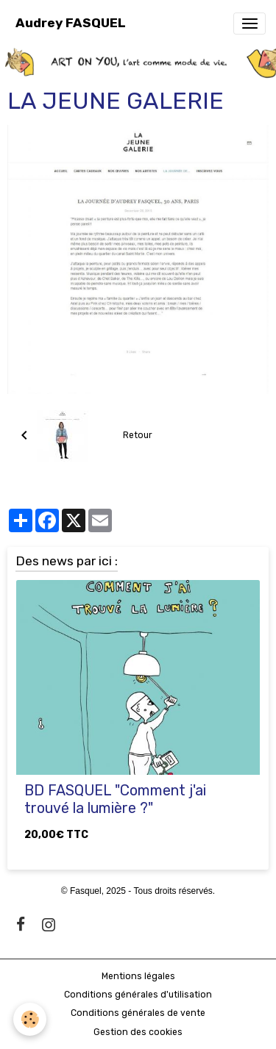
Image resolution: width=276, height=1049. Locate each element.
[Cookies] (29, 1019)
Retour (137, 435)
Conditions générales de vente (138, 1013)
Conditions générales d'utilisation (138, 994)
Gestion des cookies (138, 1032)
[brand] (70, 23)
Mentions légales (138, 976)
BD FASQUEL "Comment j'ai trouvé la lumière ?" (115, 799)
